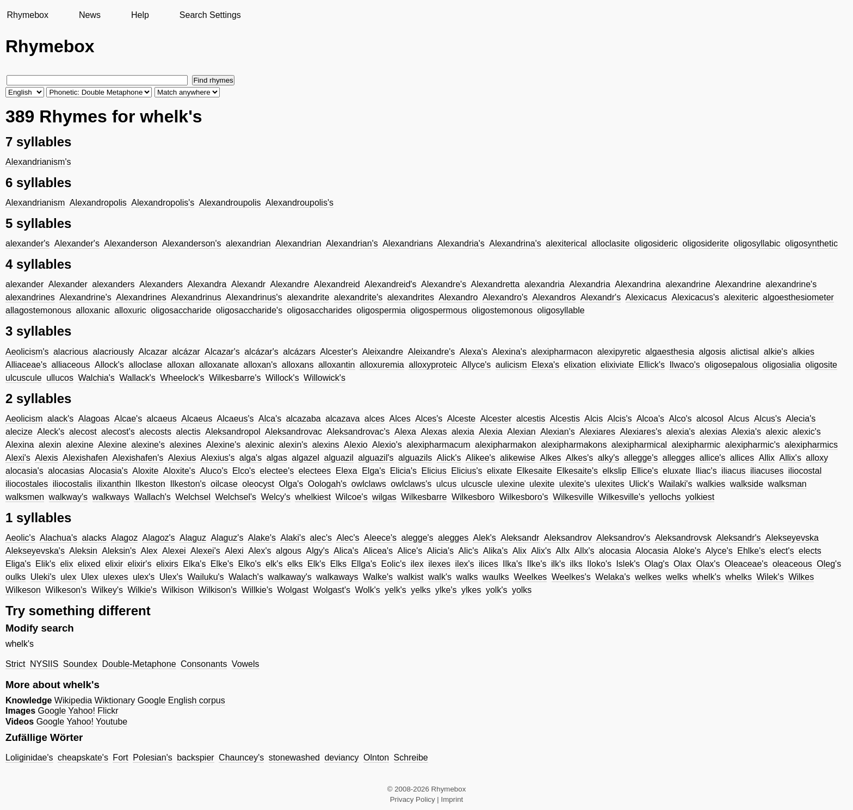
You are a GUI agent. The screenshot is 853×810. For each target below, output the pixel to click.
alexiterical (566, 243)
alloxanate (219, 364)
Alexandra (206, 284)
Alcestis (565, 418)
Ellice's (644, 470)
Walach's (245, 577)
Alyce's (719, 550)
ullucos (59, 377)
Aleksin (83, 550)
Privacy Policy (412, 799)
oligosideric (656, 243)
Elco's (243, 470)
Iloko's (599, 563)
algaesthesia (669, 351)
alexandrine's (791, 284)
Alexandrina (638, 284)
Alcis (593, 418)
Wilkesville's (621, 497)
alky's (609, 457)
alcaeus (162, 418)
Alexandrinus (196, 297)
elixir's (139, 563)
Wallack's (137, 377)
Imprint (452, 799)
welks (677, 577)
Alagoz (124, 537)
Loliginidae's (29, 757)
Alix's (541, 550)
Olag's (657, 563)
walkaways (337, 577)
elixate (499, 470)
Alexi (234, 550)
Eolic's (393, 563)
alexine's (148, 444)
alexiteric (741, 297)
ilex (417, 563)
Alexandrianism (35, 202)
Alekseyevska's (35, 550)
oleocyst (258, 484)
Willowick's (324, 377)
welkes (648, 577)
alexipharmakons (574, 444)
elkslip (614, 470)
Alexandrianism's (38, 161)
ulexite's (574, 484)
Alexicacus (646, 297)
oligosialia (782, 364)
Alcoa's (650, 418)
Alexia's (746, 431)
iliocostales (26, 484)
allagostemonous (38, 310)
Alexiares (597, 431)
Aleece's (380, 537)
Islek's (628, 563)
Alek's (484, 537)
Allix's (790, 457)
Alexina (19, 444)
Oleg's (829, 563)
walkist (410, 577)
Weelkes (530, 577)
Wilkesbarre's (235, 377)
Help (140, 15)
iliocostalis (72, 484)
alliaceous (70, 364)
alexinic (259, 444)
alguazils (415, 457)
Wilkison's (218, 590)
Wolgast (292, 590)
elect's (782, 550)
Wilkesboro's (523, 497)
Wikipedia (73, 700)
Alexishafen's (138, 457)
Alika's (495, 550)
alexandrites (410, 297)
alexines (186, 444)
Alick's (449, 457)
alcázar (186, 351)
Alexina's (509, 351)
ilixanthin (114, 484)
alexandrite (308, 297)
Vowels (245, 664)
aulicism (511, 364)
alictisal (745, 351)
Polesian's (152, 757)
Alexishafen (85, 457)
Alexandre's (443, 284)
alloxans (298, 364)
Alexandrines (141, 297)
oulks (15, 577)
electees (315, 470)
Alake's (262, 537)
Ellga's (363, 563)
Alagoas (94, 418)
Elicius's (466, 470)
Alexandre (290, 284)
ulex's (143, 577)
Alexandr (248, 284)
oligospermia (381, 310)
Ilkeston (150, 484)
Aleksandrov (568, 537)
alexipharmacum (438, 444)
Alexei (174, 550)
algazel (305, 457)
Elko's (249, 563)
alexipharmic (696, 444)
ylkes (471, 590)
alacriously (113, 351)
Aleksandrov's (623, 537)
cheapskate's (83, 757)
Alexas (434, 431)
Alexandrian (298, 243)
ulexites (610, 484)
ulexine (511, 484)
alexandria (544, 284)
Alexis (46, 457)
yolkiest (699, 497)
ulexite (541, 484)
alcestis (530, 418)
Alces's (428, 418)
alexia (463, 431)
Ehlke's (751, 550)
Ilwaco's (684, 364)
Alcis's (620, 418)
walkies (711, 484)
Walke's (378, 577)
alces (374, 418)
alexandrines (30, 297)
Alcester (496, 418)
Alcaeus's (235, 418)
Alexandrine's (85, 297)
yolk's (497, 590)
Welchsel (193, 497)
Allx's (584, 550)
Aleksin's (119, 550)
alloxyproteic (433, 364)
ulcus (446, 484)
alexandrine (687, 284)
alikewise (517, 457)
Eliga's (18, 563)
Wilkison (178, 590)
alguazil (338, 457)
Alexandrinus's (254, 297)
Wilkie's (142, 590)
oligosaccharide (181, 310)
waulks (496, 577)
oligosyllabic (756, 243)
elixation (580, 364)
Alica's (345, 550)
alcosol (710, 418)
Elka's (194, 563)
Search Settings (210, 15)
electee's (277, 470)
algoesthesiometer (798, 297)
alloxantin (336, 364)
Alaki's (292, 537)
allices (742, 457)
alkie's (776, 351)
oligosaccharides (319, 310)
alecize (19, 431)
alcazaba (303, 418)
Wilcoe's (352, 497)
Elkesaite (534, 470)
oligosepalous (731, 364)
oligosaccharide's (249, 310)
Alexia (491, 431)
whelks (738, 577)
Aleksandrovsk (683, 537)
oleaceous (792, 563)
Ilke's (536, 563)
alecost (83, 431)
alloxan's (260, 364)
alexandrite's (358, 297)
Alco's (680, 418)
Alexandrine (738, 284)
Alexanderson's (191, 243)
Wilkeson (23, 590)
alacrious (70, 351)
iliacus (733, 470)
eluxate (677, 470)
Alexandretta (495, 284)
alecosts (155, 431)
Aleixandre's (431, 351)
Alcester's (338, 351)
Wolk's (367, 590)
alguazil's (375, 457)
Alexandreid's (390, 284)
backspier (195, 757)
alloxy (817, 457)
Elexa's (545, 364)
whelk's (707, 577)
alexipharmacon (561, 351)
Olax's (708, 563)
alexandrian (248, 243)
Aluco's (213, 470)
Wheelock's (182, 377)
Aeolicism (23, 418)
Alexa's (473, 351)
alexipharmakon (505, 444)
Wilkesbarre (424, 497)
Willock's (282, 377)
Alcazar (153, 351)
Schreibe (411, 757)
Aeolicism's (27, 351)
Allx (562, 550)
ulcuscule (23, 377)
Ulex (89, 577)
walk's (440, 577)
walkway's (68, 497)
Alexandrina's (515, 243)
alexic (776, 431)
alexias (713, 431)
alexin (50, 444)
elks (294, 563)
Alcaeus (196, 418)
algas (277, 457)
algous (288, 550)
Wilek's (770, 577)
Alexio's (387, 444)
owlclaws (368, 484)
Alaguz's (227, 537)
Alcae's (128, 418)
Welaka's (612, 577)
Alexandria (589, 284)
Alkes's (579, 457)
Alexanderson (130, 243)
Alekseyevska (792, 537)
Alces (400, 418)
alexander (24, 284)
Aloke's (687, 550)
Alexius (182, 457)
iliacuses (766, 470)
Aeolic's (20, 537)
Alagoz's (159, 537)
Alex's (259, 550)
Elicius (433, 470)
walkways (110, 497)
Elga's (373, 470)
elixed (89, 563)
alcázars (299, 351)
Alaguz (193, 537)
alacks (94, 537)
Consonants (204, 664)
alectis (188, 431)
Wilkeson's (65, 590)
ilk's (558, 563)
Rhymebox (27, 15)
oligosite (821, 364)
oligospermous (438, 310)
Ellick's (652, 364)
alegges (453, 537)
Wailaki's (675, 484)
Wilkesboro (473, 497)
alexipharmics (811, 444)
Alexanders (161, 284)
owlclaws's (411, 484)
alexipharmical (639, 444)
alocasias (66, 470)
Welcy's (275, 497)
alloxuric (130, 310)
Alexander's (77, 243)
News (90, 15)
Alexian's (557, 431)
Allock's (109, 364)
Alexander (68, 284)
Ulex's (171, 577)
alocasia (615, 550)
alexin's (293, 444)
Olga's (291, 484)
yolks (521, 590)
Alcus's (767, 418)
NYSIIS (44, 664)
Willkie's (257, 590)
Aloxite (145, 470)
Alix (519, 550)
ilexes (439, 563)
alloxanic (92, 310)
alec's (321, 537)
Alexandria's (461, 243)
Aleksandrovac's (358, 431)
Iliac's (706, 470)
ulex (68, 577)
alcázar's (261, 351)
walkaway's (289, 577)
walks (467, 577)
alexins (325, 444)
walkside (746, 484)
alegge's (417, 537)
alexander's (27, 243)
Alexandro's (505, 297)
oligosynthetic (811, 243)
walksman (787, 484)
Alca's (269, 418)
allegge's (641, 457)
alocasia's (24, 470)
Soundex (80, 664)
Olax (682, 563)
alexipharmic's (752, 444)
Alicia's (440, 550)
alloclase (145, 364)
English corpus (196, 700)
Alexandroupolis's (299, 202)
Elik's (45, 563)
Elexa (346, 470)
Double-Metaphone (139, 664)
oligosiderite (706, 243)
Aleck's (50, 431)
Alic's (468, 550)
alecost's (118, 431)
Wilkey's (107, 590)
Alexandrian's (352, 243)
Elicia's (403, 470)
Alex (148, 550)
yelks (420, 590)
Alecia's (801, 418)
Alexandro (458, 297)
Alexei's (205, 550)
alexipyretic (619, 351)
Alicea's (378, 550)
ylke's (446, 590)
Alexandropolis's (162, 202)
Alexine (112, 444)
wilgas (384, 497)
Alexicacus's (696, 297)
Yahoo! (81, 710)
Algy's (317, 550)
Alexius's (218, 457)
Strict (15, 664)
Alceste (461, 418)
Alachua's (58, 537)
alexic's (807, 431)
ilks (576, 563)
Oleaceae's (746, 563)
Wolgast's (331, 590)
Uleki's (43, 577)
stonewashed (294, 757)
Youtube (111, 721)
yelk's (395, 590)
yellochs (665, 497)
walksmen (24, 497)
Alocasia (651, 550)
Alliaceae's (26, 364)
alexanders (113, 284)
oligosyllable (560, 310)
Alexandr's (600, 297)
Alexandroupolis (230, 202)
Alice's (409, 550)
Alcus (738, 418)
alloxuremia (382, 364)
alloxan (181, 364)
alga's (250, 457)
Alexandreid (337, 284)
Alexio (356, 444)
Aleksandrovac (293, 431)
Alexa (405, 431)
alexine (80, 444)
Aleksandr (519, 537)
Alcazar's (222, 351)
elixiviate (617, 364)
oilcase (224, 484)
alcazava (342, 418)
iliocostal (804, 470)
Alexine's (223, 444)
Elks (338, 563)
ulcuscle (477, 484)
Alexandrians (407, 243)
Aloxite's (179, 470)
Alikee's (481, 457)
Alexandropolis (98, 202)
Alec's (347, 537)
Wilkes (801, 577)
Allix (767, 457)
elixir (114, 563)
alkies (803, 351)
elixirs (167, 563)
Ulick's (641, 484)
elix (66, 563)
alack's (60, 418)
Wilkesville (573, 497)
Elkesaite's (577, 470)
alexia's (680, 431)
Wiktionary (115, 700)
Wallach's (152, 497)
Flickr (107, 710)
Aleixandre (383, 351)
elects (810, 550)
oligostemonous (502, 310)
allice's (713, 457)
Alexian (521, 431)
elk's (274, 563)
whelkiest (313, 497)
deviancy (341, 757)
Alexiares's (641, 431)
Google (152, 700)
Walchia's (96, 377)
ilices (488, 563)
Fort (120, 757)
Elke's (222, 563)
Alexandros (554, 297)
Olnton (376, 757)
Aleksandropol (232, 431)
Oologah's (327, 484)
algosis (712, 351)
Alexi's (17, 457)
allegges (679, 457)
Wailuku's (205, 577)
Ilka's (512, 563)
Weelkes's (571, 577)
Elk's (316, 563)
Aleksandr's (738, 537)
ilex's (464, 563)
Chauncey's (241, 757)
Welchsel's (235, 497)
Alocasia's (108, 470)
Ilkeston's (188, 484)
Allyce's (476, 364)
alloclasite (610, 243)
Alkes (550, 457)
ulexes (115, 577)
